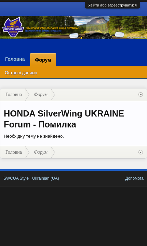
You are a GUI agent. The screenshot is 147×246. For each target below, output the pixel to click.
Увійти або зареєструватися (112, 5)
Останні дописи (21, 72)
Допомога (134, 178)
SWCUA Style (16, 178)
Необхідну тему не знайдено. (34, 136)
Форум (43, 60)
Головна (15, 59)
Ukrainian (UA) (45, 178)
